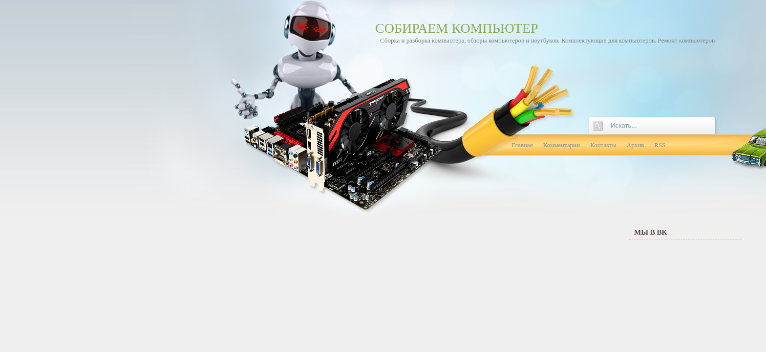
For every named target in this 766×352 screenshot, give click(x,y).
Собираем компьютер (456, 28)
